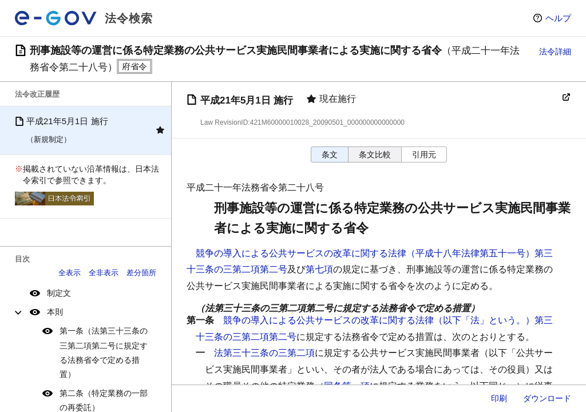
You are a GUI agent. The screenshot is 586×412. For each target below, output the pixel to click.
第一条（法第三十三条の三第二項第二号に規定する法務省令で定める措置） (104, 352)
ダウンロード (547, 398)
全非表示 (103, 272)
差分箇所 (141, 272)
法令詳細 (555, 51)
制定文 (59, 293)
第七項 (319, 269)
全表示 (69, 272)
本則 (55, 311)
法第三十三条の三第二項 (264, 353)
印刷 (499, 398)
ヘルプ (558, 18)
